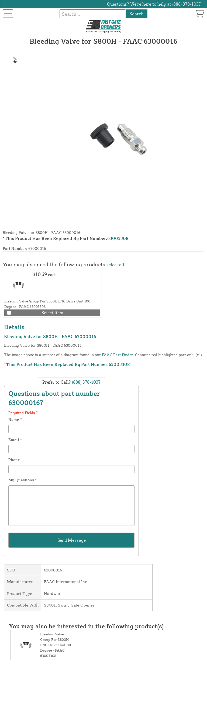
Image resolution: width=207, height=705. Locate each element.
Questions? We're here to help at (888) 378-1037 (154, 4)
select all (115, 264)
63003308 (118, 238)
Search (136, 13)
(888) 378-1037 (86, 382)
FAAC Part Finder (117, 354)
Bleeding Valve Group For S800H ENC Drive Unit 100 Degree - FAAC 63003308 (56, 645)
